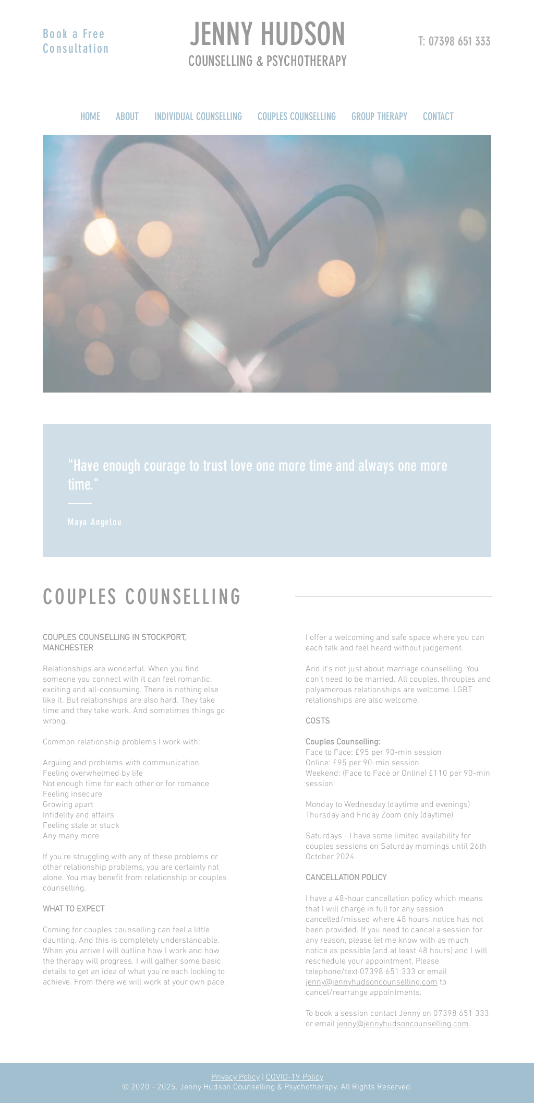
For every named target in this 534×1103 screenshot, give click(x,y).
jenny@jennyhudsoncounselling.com (372, 982)
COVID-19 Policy (294, 1077)
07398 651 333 (460, 41)
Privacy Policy (235, 1077)
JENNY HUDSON (267, 34)
